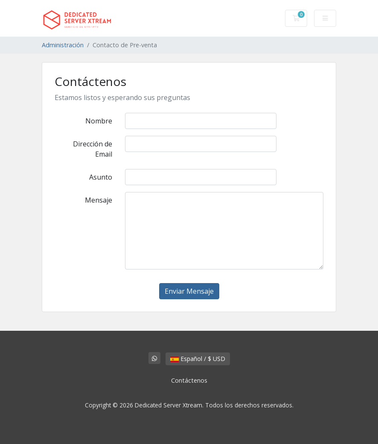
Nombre (98, 121)
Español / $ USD (197, 359)
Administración (63, 45)
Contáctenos (189, 380)
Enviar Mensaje (189, 291)
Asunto (100, 177)
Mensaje (98, 200)
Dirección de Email (92, 149)
